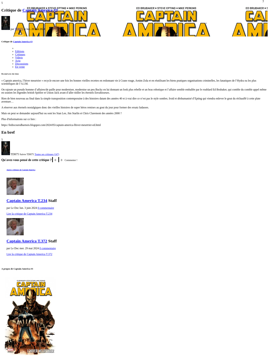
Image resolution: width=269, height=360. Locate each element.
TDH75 (19, 29)
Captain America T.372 (27, 241)
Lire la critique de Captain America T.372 (29, 254)
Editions (19, 51)
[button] (27, 154)
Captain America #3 (40, 10)
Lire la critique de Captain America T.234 (29, 213)
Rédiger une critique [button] (12, 34)
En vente (20, 66)
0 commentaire (46, 207)
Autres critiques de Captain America (21, 170)
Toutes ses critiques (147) (47, 154)
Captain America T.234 (27, 200)
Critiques (20, 54)
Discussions (21, 63)
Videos (19, 57)
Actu (17, 60)
